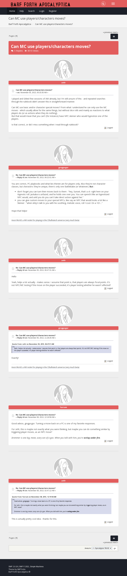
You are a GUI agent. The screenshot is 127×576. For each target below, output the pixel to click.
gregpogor (63, 167)
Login (41, 11)
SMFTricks (21, 569)
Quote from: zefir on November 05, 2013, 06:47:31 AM (33, 344)
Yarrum (63, 407)
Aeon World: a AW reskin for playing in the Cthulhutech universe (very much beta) (45, 220)
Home (12, 11)
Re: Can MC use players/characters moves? (35, 175)
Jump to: (88, 548)
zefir (63, 82)
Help (21, 11)
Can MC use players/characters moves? (34, 90)
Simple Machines (37, 567)
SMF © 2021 (24, 567)
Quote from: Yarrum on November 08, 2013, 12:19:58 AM (34, 497)
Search (31, 11)
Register (53, 11)
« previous (107, 32)
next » (115, 32)
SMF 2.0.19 (13, 567)
